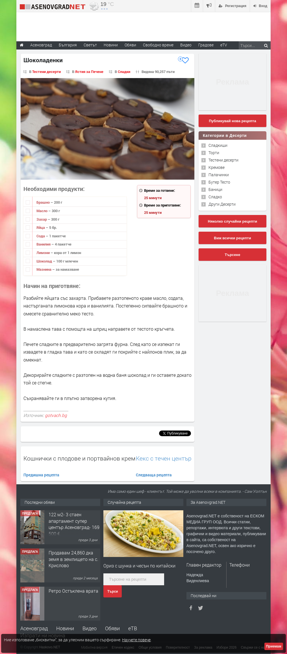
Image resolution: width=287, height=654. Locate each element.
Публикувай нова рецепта (232, 121)
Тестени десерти (46, 71)
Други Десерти (222, 204)
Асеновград (34, 628)
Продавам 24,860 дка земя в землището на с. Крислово (73, 559)
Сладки (124, 71)
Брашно (43, 202)
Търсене (232, 255)
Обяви (112, 628)
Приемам (273, 646)
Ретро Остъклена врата (73, 591)
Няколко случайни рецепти (232, 221)
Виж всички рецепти (232, 238)
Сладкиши (217, 145)
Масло (42, 210)
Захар (42, 219)
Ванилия (43, 244)
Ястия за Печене (89, 71)
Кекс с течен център (164, 458)
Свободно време (158, 45)
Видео (89, 628)
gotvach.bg (56, 415)
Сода (41, 235)
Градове (206, 45)
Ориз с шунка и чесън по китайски (139, 566)
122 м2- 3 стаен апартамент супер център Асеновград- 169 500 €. (74, 523)
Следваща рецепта (154, 474)
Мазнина (44, 269)
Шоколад (44, 261)
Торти (213, 152)
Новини (111, 45)
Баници (215, 189)
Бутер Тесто (219, 182)
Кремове (216, 167)
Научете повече (136, 639)
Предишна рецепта (41, 474)
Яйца (41, 227)
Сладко (215, 196)
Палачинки (218, 174)
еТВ (132, 628)
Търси (112, 591)
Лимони (43, 252)
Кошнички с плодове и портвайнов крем (79, 458)
